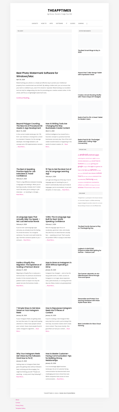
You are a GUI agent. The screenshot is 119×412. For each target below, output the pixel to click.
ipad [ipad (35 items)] (88, 170)
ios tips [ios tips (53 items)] (84, 170)
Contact (18, 402)
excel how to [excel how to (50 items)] (96, 161)
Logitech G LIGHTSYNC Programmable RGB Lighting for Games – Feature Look (89, 250)
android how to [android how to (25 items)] (88, 158)
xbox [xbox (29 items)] (94, 187)
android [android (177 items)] (84, 154)
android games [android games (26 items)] (81, 158)
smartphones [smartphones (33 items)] (87, 182)
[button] (87, 23)
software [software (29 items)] (80, 185)
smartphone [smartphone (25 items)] (81, 182)
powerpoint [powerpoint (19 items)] (90, 176)
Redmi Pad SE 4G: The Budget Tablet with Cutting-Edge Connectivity (89, 141)
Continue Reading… (23, 98)
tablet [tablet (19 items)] (84, 185)
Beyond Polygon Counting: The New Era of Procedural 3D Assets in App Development (29, 125)
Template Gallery (20, 408)
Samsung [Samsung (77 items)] (89, 179)
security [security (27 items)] (95, 179)
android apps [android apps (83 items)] (93, 155)
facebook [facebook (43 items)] (81, 164)
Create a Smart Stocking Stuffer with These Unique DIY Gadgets (89, 96)
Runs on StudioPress (67, 393)
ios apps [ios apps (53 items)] (91, 166)
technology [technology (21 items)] (91, 185)
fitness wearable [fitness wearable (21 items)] (87, 163)
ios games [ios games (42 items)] (97, 166)
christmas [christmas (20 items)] (98, 158)
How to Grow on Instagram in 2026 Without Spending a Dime (59, 264)
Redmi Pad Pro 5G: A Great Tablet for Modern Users (90, 118)
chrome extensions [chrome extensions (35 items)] (83, 161)
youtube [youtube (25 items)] (97, 187)
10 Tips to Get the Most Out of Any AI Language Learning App (58, 171)
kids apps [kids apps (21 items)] (99, 170)
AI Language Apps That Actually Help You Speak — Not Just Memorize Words (28, 219)
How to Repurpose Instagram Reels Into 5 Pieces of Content (59, 310)
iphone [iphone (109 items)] (93, 169)
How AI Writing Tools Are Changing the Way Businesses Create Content (58, 125)
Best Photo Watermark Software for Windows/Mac (40, 74)
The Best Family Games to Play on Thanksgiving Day (89, 227)
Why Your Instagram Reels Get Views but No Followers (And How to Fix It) (28, 355)
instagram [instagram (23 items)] (85, 166)
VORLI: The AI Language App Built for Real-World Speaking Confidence (58, 219)
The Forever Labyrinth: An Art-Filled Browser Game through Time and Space (89, 275)
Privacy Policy (19, 405)
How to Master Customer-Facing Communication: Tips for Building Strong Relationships (58, 357)
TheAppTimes (59, 10)
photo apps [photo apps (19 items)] (85, 176)
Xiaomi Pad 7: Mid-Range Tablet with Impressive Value (90, 74)
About (17, 400)
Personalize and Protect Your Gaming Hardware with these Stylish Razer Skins (89, 300)
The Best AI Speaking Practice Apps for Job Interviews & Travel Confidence (25, 172)
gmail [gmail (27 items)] (97, 163)
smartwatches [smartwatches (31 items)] (95, 182)
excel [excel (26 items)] (90, 161)
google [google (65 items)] (80, 166)
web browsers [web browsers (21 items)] (97, 185)
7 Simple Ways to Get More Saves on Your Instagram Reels (28, 310)
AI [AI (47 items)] (78, 155)
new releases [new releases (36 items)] (92, 173)
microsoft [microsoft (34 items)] (85, 173)
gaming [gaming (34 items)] (93, 164)
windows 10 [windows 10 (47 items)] (82, 187)
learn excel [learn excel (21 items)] (80, 173)
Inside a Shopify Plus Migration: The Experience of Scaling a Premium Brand (28, 264)
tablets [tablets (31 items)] (87, 185)
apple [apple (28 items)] (94, 158)
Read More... (21, 147)
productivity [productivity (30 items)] (82, 179)
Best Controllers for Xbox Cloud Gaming (89, 325)
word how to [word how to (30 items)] (89, 187)
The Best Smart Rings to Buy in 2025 (89, 51)
